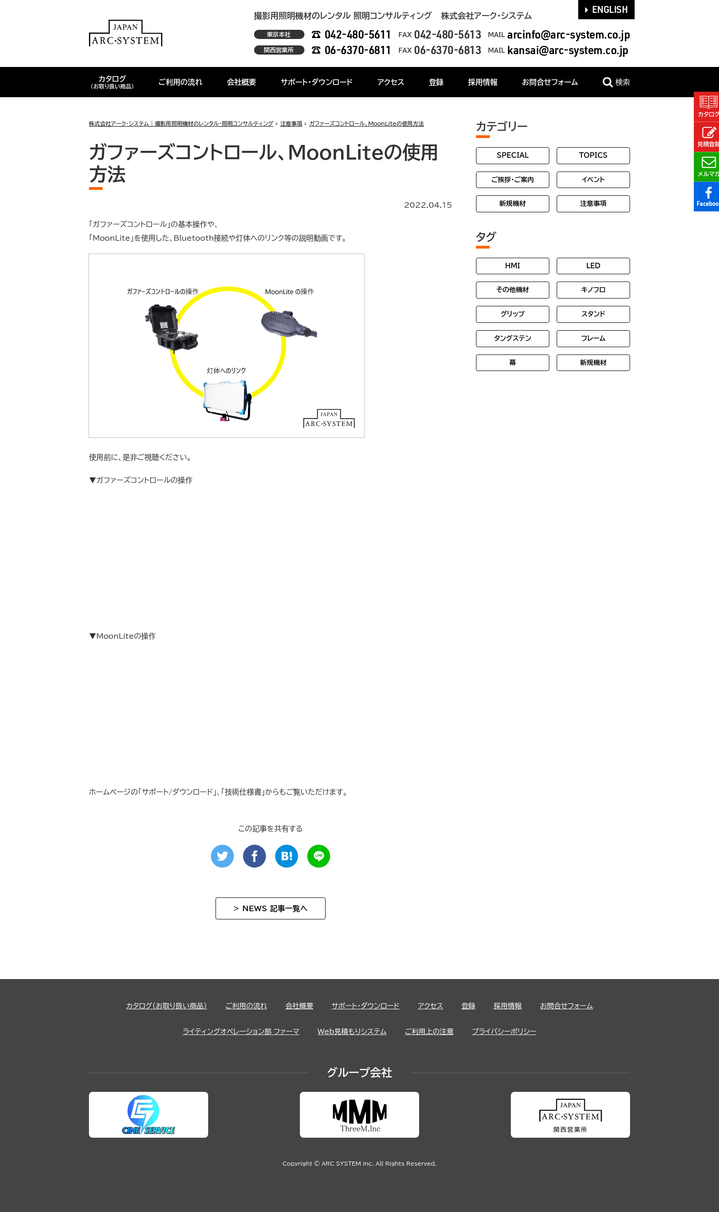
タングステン (512, 338)
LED (593, 265)
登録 (436, 82)
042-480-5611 (358, 34)
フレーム (593, 338)
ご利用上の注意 (432, 1031)
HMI (512, 265)
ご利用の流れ (181, 82)
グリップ (513, 313)
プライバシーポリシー (510, 1031)
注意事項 (593, 203)
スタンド (593, 313)
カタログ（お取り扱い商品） (160, 1005)
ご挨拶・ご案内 (513, 179)
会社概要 (241, 82)
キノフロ (593, 289)
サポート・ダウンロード (317, 82)
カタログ (112, 82)
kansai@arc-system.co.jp (568, 50)
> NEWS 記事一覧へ (270, 908)
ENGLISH (606, 9)
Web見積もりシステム (352, 1031)
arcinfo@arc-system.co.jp (568, 34)
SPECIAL (513, 155)
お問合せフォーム (550, 82)
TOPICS (593, 155)
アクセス (390, 82)
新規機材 (512, 203)
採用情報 (483, 82)
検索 (616, 82)
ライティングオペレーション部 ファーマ (236, 1031)
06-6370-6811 (358, 50)
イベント (593, 179)
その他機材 (512, 289)
